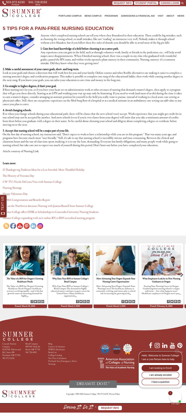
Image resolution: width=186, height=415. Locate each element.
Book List (52, 352)
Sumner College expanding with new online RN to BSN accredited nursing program (49, 218)
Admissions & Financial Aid (138, 15)
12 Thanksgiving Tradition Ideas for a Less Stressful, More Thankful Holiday (44, 170)
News (180, 15)
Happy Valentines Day (15, 194)
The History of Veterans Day (18, 176)
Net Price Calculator (57, 358)
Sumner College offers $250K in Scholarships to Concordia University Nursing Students (51, 212)
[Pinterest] (179, 345)
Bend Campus (93, 15)
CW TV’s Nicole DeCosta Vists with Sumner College (32, 182)
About (170, 15)
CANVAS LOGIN (170, 3)
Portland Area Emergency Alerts (62, 361)
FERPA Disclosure (56, 349)
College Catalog (55, 355)
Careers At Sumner (56, 346)
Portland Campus (70, 15)
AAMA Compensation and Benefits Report (26, 200)
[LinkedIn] (164, 345)
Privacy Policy (114, 394)
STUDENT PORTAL (146, 3)
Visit (160, 15)
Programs (111, 15)
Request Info (123, 3)
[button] (4, 276)
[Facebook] (150, 345)
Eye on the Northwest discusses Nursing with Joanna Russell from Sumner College (48, 206)
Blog (50, 343)
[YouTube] (172, 345)
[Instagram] (157, 345)
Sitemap (52, 364)
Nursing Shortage (12, 188)
